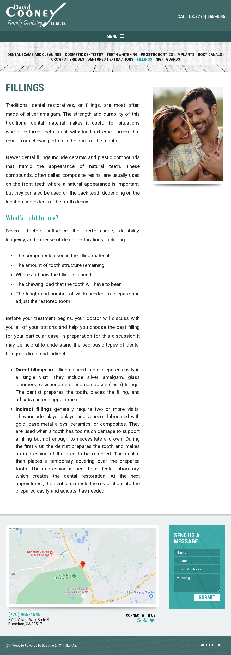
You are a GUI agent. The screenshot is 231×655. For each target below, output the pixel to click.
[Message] (197, 583)
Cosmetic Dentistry (84, 54)
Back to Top (210, 645)
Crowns (58, 59)
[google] (138, 620)
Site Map (71, 645)
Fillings (144, 59)
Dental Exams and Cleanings (35, 54)
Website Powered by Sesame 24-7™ (34, 646)
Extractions (121, 59)
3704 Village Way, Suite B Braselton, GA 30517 (28, 622)
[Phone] (197, 560)
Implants (185, 54)
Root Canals (210, 54)
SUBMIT (207, 597)
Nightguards (168, 59)
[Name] (197, 552)
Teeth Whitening (122, 54)
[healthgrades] (152, 620)
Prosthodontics (157, 54)
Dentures (97, 59)
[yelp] (145, 620)
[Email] (197, 569)
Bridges (76, 59)
